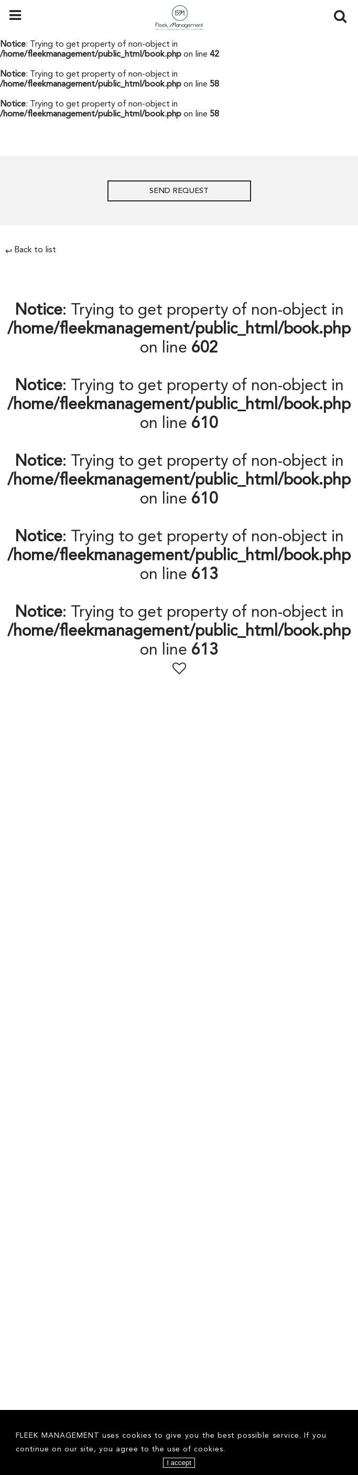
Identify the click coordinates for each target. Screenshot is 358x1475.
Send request (179, 191)
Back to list (30, 250)
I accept (179, 1463)
